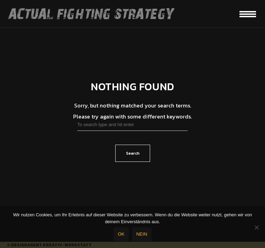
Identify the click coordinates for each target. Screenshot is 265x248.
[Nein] (256, 227)
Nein (141, 234)
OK (121, 234)
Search (132, 153)
